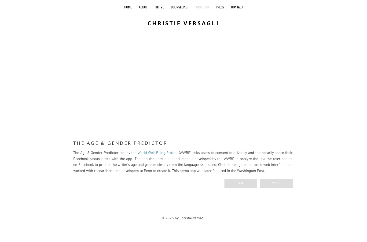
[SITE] (240, 183)
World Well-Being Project (158, 153)
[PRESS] (276, 183)
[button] (183, 86)
